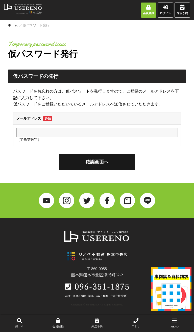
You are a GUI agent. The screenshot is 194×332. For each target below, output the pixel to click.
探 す (19, 323)
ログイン (165, 10)
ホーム (13, 25)
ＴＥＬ (135, 323)
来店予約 (182, 10)
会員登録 (148, 10)
